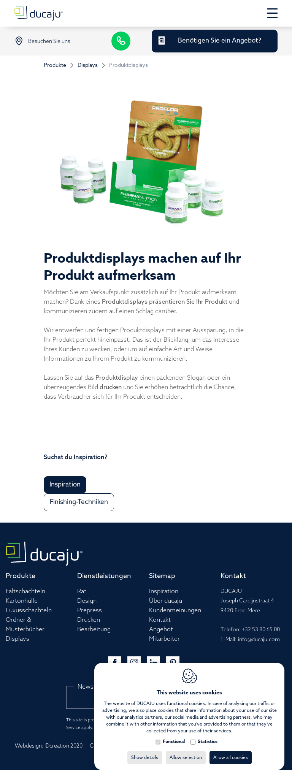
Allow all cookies (230, 750)
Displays (88, 65)
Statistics (207, 734)
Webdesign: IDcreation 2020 (49, 746)
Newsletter (93, 687)
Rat (81, 591)
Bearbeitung (94, 629)
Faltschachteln (25, 591)
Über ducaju (165, 601)
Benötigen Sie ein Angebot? (219, 41)
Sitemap (162, 576)
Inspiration (163, 591)
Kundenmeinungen (175, 610)
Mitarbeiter (164, 639)
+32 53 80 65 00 (261, 630)
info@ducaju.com (259, 640)
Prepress (89, 610)
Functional (174, 734)
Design (87, 601)
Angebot (161, 629)
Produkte (55, 65)
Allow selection (186, 750)
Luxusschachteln (29, 610)
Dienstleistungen (104, 576)
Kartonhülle (22, 601)
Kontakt (160, 620)
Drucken (88, 620)
